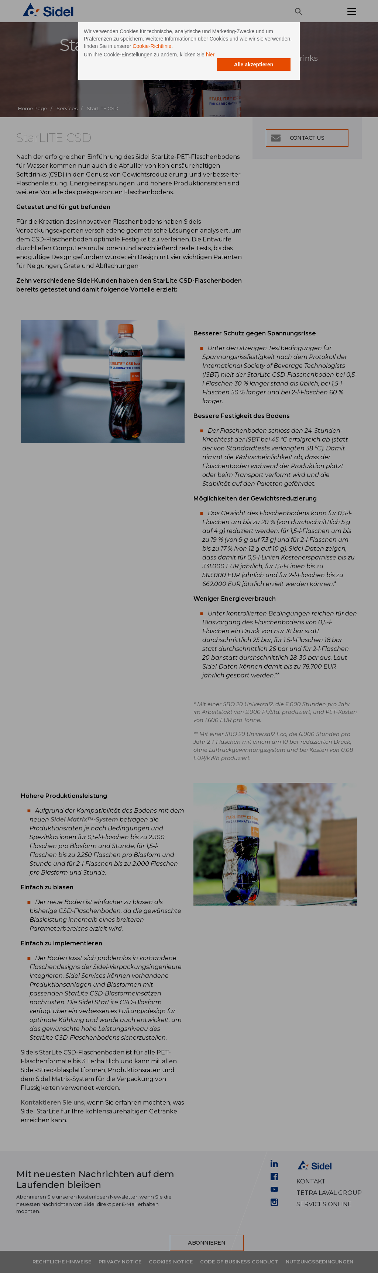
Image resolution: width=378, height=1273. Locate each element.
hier (210, 54)
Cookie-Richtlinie (152, 46)
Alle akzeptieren (254, 64)
